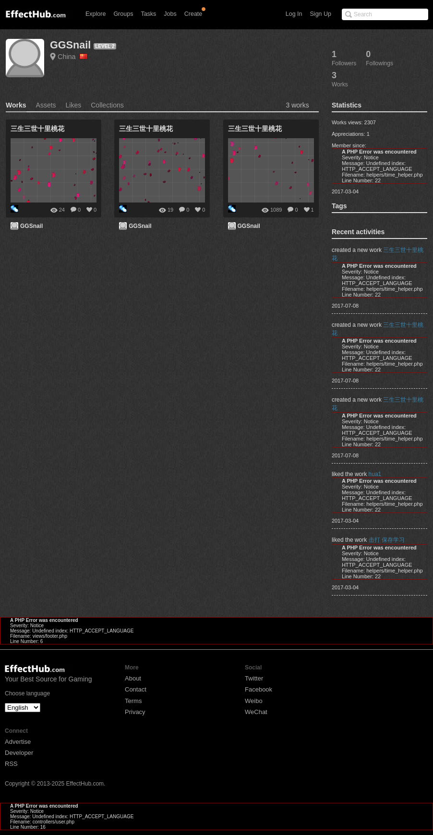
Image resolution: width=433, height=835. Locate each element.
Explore (95, 14)
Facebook (258, 689)
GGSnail (70, 45)
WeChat (256, 712)
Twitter (254, 678)
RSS (11, 763)
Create (193, 14)
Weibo (254, 700)
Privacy (135, 712)
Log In (294, 14)
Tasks (148, 14)
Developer (19, 752)
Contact (135, 689)
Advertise (18, 741)
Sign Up (320, 14)
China (72, 56)
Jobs (170, 14)
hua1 (375, 474)
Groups (123, 14)
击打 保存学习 (387, 540)
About (133, 678)
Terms (133, 700)
